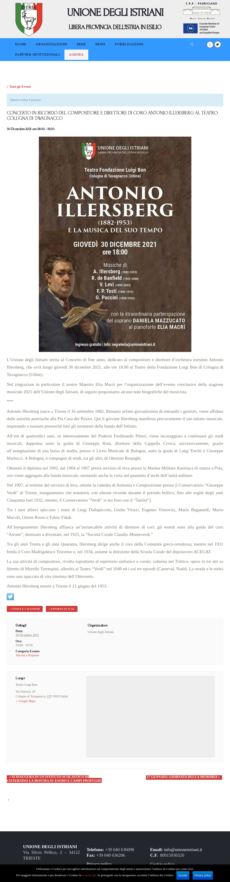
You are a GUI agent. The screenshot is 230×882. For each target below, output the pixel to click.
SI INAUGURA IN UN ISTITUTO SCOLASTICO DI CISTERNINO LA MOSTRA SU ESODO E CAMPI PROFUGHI (58, 778)
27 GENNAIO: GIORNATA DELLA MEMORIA (185, 776)
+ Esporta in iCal (61, 609)
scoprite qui (89, 875)
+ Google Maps (25, 701)
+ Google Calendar (24, 609)
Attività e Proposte (27, 655)
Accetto (182, 875)
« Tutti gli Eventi (19, 86)
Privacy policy (99, 863)
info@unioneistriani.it (183, 849)
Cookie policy (162, 863)
